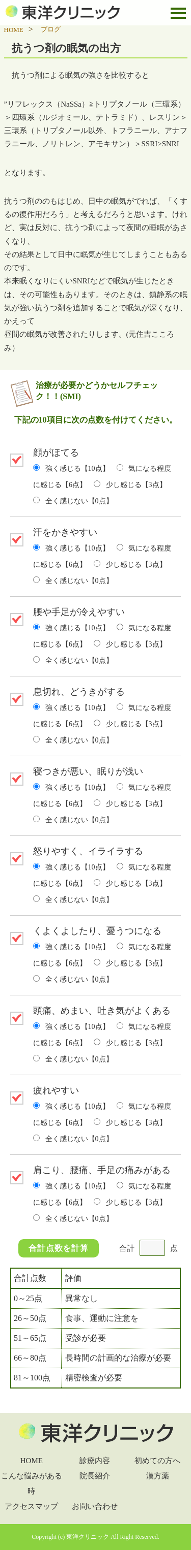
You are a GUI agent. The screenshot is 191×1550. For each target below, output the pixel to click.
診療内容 (94, 1461)
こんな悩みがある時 (31, 1483)
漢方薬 (157, 1476)
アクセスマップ (31, 1506)
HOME (31, 1461)
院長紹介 (94, 1476)
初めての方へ (157, 1461)
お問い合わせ (95, 1506)
